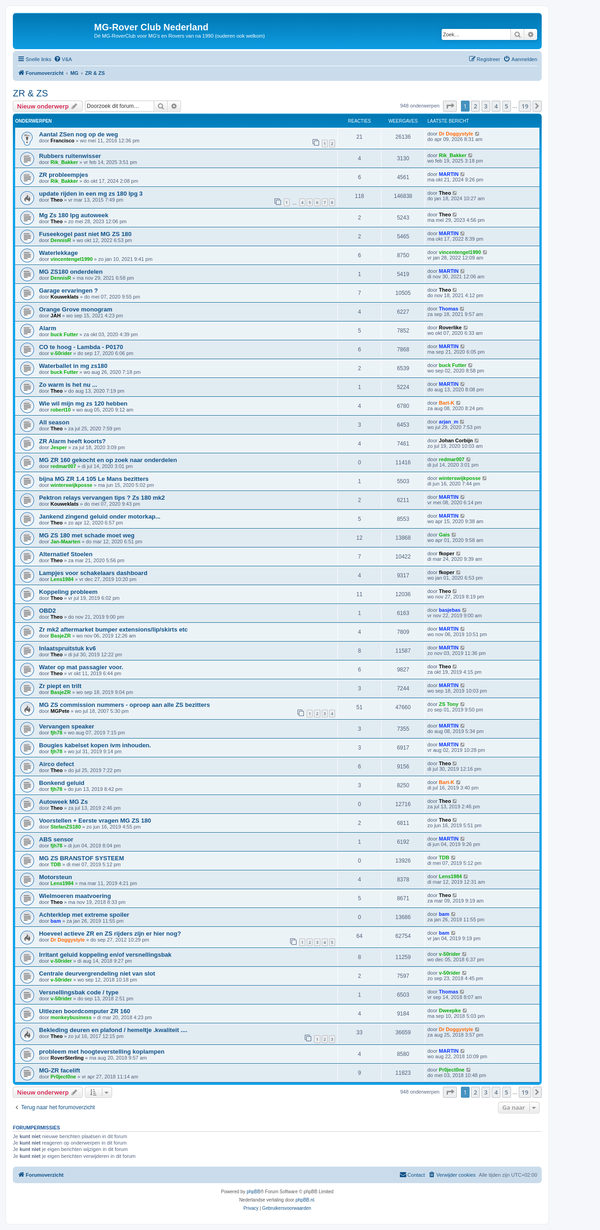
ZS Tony (449, 704)
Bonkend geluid (61, 782)
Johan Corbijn (456, 440)
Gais (444, 534)
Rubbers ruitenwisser (70, 155)
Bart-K (446, 403)
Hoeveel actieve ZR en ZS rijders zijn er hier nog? (110, 933)
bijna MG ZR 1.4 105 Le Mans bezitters (94, 478)
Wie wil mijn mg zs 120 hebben (83, 403)
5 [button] (506, 106)
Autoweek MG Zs (63, 801)
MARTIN (449, 174)
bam (55, 921)
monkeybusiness (70, 1017)
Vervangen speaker (66, 726)
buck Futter (64, 334)
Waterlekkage (58, 252)
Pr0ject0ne (63, 1076)
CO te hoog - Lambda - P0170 (81, 347)
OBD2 (47, 610)
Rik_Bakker (64, 162)
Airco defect (56, 764)
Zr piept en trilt (60, 686)
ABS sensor (56, 839)
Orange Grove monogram (75, 309)
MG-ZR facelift (59, 1070)
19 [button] (524, 106)
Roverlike (450, 327)
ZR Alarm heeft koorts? (72, 441)
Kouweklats (64, 296)
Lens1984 (61, 579)
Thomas (448, 308)
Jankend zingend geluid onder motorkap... (100, 516)
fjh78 (56, 732)
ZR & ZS (30, 93)
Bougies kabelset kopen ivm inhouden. (95, 745)
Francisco (62, 140)
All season (54, 422)
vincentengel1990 (71, 259)
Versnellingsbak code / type (78, 992)
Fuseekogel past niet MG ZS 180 (85, 234)
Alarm (47, 328)
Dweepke (450, 1010)
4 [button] (496, 106)
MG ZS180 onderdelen (71, 271)
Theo (56, 200)
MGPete (59, 711)
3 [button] (486, 106)
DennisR (60, 240)
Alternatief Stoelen (66, 554)
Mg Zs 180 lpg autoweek (73, 215)
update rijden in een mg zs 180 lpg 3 (91, 193)
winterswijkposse (71, 485)
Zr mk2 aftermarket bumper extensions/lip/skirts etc (113, 629)
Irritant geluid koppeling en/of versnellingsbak (105, 954)
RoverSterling (67, 1058)
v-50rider (61, 353)
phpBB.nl (305, 1199)
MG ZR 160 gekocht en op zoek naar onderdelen (108, 460)
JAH (55, 315)
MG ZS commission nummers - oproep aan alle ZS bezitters (124, 704)
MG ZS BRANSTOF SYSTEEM (81, 858)
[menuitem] (63, 59)
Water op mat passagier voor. (81, 667)
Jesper (58, 447)
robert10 (60, 409)
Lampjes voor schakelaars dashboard (93, 573)
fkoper (446, 553)
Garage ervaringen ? (68, 290)
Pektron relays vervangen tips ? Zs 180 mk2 (102, 497)
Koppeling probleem (68, 591)
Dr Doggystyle (456, 133)
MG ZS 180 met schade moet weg (87, 535)
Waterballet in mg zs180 (73, 365)
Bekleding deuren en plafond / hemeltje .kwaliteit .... (113, 1030)
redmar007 (63, 466)
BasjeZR (60, 635)
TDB (55, 864)
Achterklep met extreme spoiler (84, 914)
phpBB (253, 1191)
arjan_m (448, 421)
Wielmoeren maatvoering (75, 895)
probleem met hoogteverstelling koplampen (101, 1051)
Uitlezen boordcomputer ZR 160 (84, 1011)
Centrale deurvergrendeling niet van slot (97, 973)
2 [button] (475, 106)
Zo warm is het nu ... (68, 384)
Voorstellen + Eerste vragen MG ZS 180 (95, 820)
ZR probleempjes (63, 174)
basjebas (449, 610)
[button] (450, 106)
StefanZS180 (65, 826)
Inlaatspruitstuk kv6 (67, 648)
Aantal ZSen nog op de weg (78, 134)
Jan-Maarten (65, 541)
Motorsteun (55, 877)
